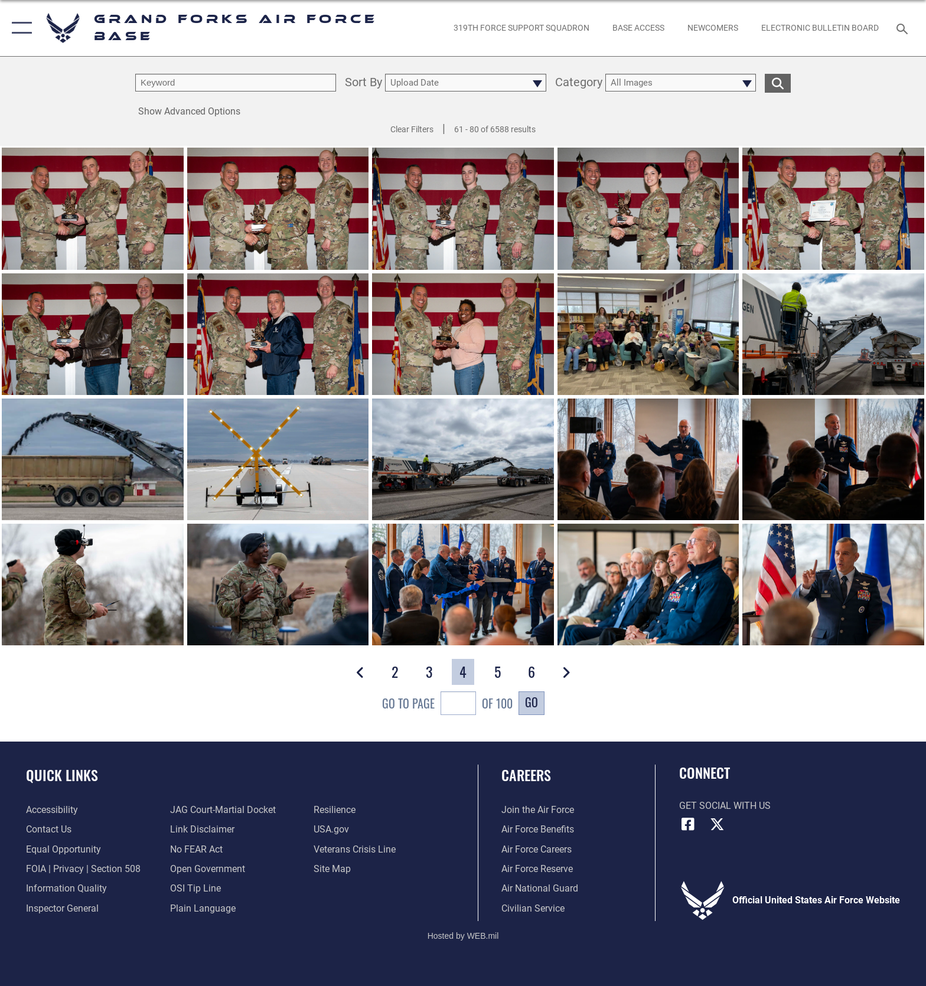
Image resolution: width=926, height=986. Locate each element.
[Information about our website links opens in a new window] (202, 829)
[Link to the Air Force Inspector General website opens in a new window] (62, 908)
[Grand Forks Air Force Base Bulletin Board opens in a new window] (820, 28)
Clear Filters (411, 129)
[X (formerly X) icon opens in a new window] (717, 824)
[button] (19, 28)
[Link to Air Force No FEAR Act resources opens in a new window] (196, 849)
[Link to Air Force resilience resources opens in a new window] (335, 809)
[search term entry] (235, 83)
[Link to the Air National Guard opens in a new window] (539, 888)
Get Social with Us (725, 805)
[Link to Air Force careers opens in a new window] (536, 849)
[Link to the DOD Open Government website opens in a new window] (207, 868)
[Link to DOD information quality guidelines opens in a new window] (66, 888)
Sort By (363, 83)
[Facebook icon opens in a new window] (688, 824)
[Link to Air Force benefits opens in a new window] (537, 829)
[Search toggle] (904, 28)
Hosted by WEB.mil (463, 936)
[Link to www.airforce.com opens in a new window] (537, 809)
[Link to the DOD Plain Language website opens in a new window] (203, 908)
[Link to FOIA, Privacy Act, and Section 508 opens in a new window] (83, 868)
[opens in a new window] (521, 28)
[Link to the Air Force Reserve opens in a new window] (537, 868)
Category (578, 83)
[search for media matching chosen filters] (778, 83)
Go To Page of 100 (447, 704)
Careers (526, 775)
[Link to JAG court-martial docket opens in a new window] (223, 809)
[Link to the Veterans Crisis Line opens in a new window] (355, 849)
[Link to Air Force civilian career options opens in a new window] (533, 908)
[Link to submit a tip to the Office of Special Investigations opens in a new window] (195, 888)
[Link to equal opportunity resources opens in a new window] (63, 849)
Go (531, 702)
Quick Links (62, 775)
